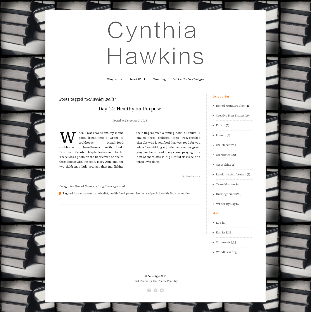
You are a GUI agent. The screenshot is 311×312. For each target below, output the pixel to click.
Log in (220, 222)
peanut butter (135, 193)
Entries (224, 232)
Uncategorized (115, 186)
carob (98, 193)
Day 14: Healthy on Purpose (129, 108)
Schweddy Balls (166, 193)
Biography (114, 79)
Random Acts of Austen (231, 174)
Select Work (138, 79)
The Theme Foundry (165, 281)
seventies (184, 193)
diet (105, 193)
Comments (226, 242)
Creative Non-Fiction (230, 115)
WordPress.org (226, 252)
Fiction (220, 125)
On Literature (225, 145)
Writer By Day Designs (188, 79)
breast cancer (83, 193)
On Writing (223, 164)
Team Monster (225, 184)
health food (117, 193)
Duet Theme (140, 281)
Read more (193, 176)
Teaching (159, 79)
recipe (150, 193)
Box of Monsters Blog (89, 186)
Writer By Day (225, 204)
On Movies (223, 154)
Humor (221, 135)
